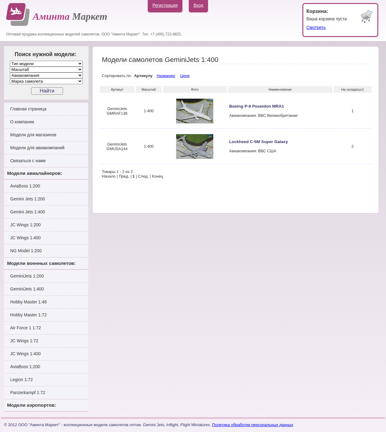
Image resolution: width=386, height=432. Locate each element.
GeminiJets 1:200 (27, 276)
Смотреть (316, 27)
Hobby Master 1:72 (28, 314)
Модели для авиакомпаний (37, 147)
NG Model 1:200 (26, 250)
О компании (22, 121)
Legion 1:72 (21, 379)
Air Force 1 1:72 (25, 327)
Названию (166, 75)
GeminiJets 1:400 (27, 288)
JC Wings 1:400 (25, 237)
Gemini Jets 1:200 (27, 198)
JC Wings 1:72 (24, 340)
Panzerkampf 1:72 (27, 392)
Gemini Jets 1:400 (27, 211)
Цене (185, 75)
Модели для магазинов (33, 134)
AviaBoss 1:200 (25, 185)
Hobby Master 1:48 (28, 301)
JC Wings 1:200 (25, 224)
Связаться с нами (28, 160)
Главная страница (28, 108)
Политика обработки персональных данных (252, 424)
